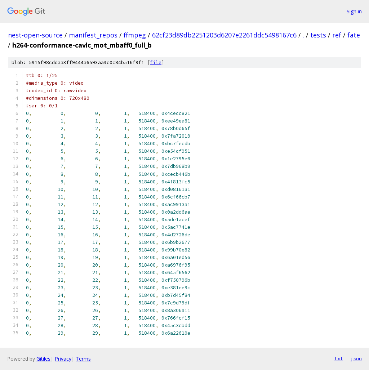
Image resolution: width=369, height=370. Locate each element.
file (155, 62)
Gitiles (43, 358)
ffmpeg (135, 35)
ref (336, 35)
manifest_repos (93, 35)
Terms (83, 358)
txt (338, 358)
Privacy (63, 358)
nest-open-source (35, 35)
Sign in (354, 11)
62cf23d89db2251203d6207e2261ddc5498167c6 (224, 35)
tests (318, 35)
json (356, 358)
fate (353, 35)
